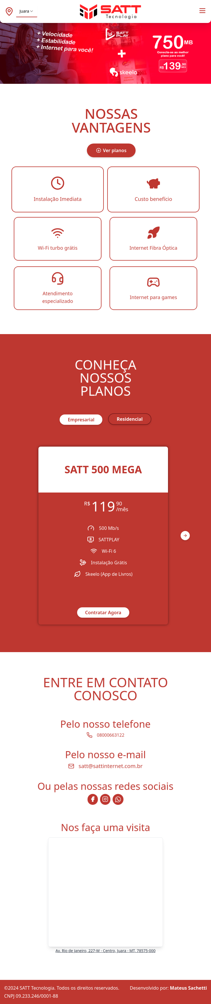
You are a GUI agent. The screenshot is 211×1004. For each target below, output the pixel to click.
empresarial (81, 419)
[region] (105, 535)
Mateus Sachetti (188, 988)
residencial (129, 419)
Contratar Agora (103, 612)
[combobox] (26, 11)
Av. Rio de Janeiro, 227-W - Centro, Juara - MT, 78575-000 (105, 946)
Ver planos (111, 150)
